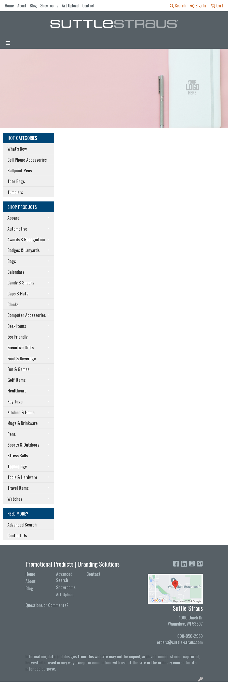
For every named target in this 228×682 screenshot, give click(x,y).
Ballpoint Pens (19, 170)
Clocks (12, 304)
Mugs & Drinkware (22, 423)
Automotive (17, 228)
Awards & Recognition (26, 239)
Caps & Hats (17, 293)
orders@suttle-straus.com (180, 642)
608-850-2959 (190, 635)
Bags (11, 261)
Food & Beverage (21, 358)
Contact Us (17, 535)
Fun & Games (18, 369)
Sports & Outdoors (23, 444)
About (21, 6)
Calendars (15, 271)
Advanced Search (22, 524)
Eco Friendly (17, 336)
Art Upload (70, 6)
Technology (17, 466)
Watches (14, 498)
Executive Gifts (20, 347)
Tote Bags (16, 181)
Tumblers (15, 192)
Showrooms (49, 6)
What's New (17, 148)
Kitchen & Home (21, 412)
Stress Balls (17, 455)
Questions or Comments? (47, 605)
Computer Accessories (26, 315)
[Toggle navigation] (8, 43)
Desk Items (16, 325)
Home (9, 6)
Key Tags (14, 401)
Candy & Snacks (20, 282)
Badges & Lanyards (23, 250)
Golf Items (16, 379)
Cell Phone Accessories (27, 159)
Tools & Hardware (22, 477)
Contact (88, 6)
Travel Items (18, 487)
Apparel (13, 217)
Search (178, 6)
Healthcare (16, 390)
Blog (33, 6)
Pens (11, 433)
